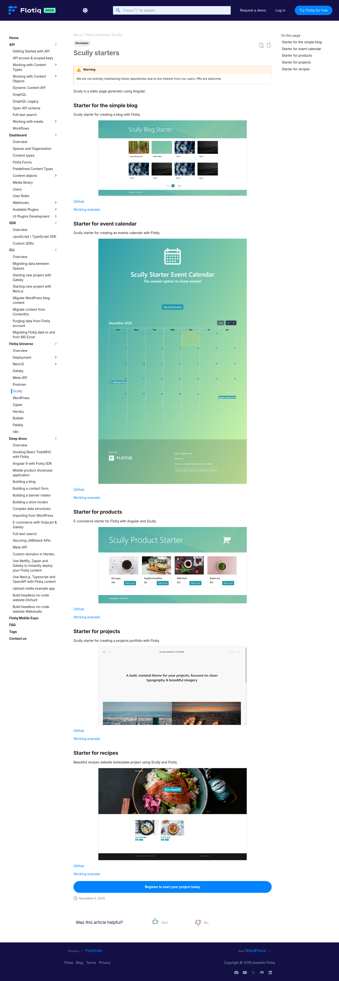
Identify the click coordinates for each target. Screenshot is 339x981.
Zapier (18, 405)
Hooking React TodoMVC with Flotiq (32, 454)
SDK (33, 223)
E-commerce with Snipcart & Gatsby (35, 524)
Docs (77, 35)
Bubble (18, 418)
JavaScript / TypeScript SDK (34, 236)
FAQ (12, 625)
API (33, 44)
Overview (20, 142)
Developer (82, 43)
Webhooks (35, 202)
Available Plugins (35, 209)
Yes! (164, 923)
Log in (280, 10)
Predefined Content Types (33, 169)
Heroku (18, 411)
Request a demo (253, 10)
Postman (19, 384)
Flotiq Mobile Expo (23, 618)
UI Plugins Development (35, 216)
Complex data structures (32, 509)
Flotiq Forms (22, 162)
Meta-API (20, 378)
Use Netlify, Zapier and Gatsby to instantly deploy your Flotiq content (33, 565)
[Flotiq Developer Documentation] (25, 10)
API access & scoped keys (33, 58)
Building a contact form (30, 488)
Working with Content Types (35, 67)
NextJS (35, 364)
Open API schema (26, 108)
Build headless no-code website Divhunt (31, 597)
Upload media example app (34, 588)
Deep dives (33, 438)
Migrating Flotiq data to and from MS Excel (34, 334)
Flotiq (69, 963)
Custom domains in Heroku (33, 554)
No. (206, 923)
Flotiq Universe (33, 344)
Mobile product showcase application (32, 472)
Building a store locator (30, 502)
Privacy (105, 963)
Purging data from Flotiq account (31, 323)
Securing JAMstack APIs (32, 540)
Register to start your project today (172, 887)
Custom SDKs (23, 243)
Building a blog (24, 482)
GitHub (78, 201)
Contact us (18, 638)
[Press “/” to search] (172, 10)
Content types (23, 155)
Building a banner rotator (32, 495)
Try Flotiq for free (313, 10)
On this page (290, 35)
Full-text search (25, 115)
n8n (16, 432)
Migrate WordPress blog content (31, 300)
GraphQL (20, 94)
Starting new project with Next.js (32, 288)
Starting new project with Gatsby (32, 277)
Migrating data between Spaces (31, 266)
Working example (86, 209)
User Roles (21, 196)
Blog (80, 963)
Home (14, 38)
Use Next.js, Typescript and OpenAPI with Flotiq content (34, 579)
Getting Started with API (31, 51)
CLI (33, 250)
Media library (23, 182)
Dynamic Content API (29, 88)
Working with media (35, 121)
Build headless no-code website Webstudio (31, 609)
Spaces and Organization (32, 149)
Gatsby (18, 371)
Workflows (21, 128)
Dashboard (33, 135)
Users (17, 189)
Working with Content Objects (35, 78)
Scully (17, 391)
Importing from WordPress (33, 515)
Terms (91, 963)
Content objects (35, 175)
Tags (13, 632)
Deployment (35, 357)
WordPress (21, 398)
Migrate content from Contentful (29, 311)
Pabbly (18, 425)
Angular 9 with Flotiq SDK (32, 463)
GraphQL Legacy (26, 101)
